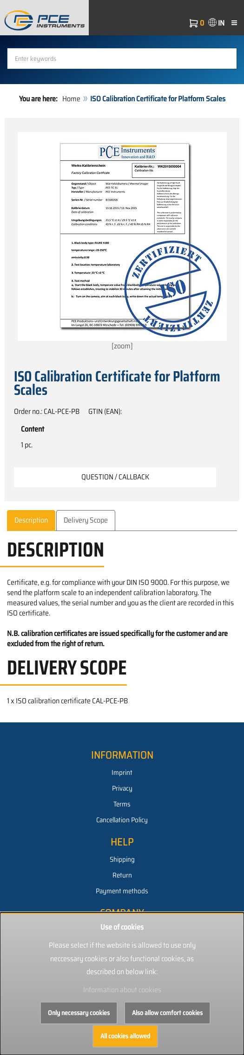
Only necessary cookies (79, 1013)
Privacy (122, 788)
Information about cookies (122, 990)
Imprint (122, 772)
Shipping (122, 859)
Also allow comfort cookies (167, 1013)
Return (122, 875)
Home (71, 99)
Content (32, 429)
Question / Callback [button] (115, 477)
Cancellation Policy (122, 820)
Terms (122, 804)
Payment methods (122, 891)
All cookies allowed (125, 1036)
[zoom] (122, 242)
